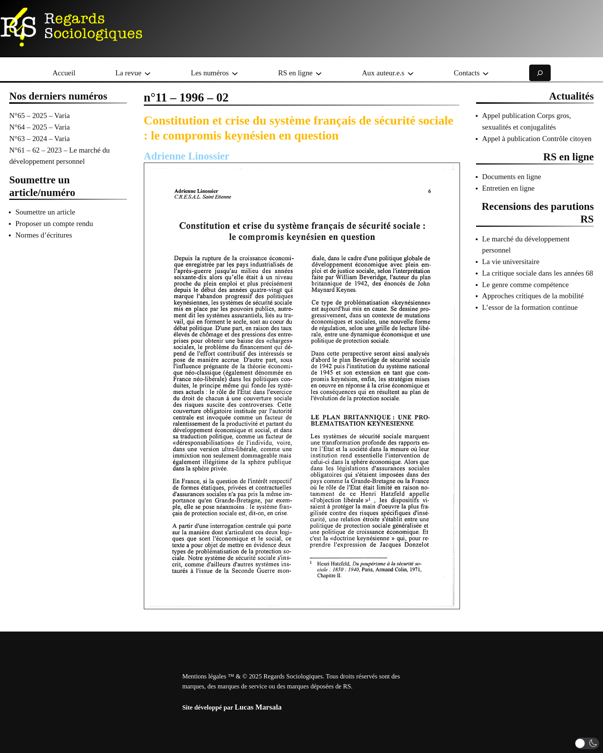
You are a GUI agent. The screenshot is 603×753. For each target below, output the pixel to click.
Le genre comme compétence (525, 285)
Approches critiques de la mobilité (533, 296)
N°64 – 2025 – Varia (39, 127)
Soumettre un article (45, 212)
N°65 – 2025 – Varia (39, 115)
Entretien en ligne (508, 188)
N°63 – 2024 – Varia (39, 139)
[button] (587, 743)
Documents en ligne (511, 177)
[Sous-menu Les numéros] (235, 73)
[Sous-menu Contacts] (485, 73)
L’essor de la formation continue (530, 307)
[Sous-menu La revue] (147, 73)
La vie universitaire (511, 262)
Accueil (63, 73)
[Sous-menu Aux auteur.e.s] (410, 73)
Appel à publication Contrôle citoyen (537, 139)
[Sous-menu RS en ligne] (318, 73)
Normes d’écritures (43, 235)
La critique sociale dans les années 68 (537, 273)
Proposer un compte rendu (54, 223)
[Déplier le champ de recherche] (540, 73)
